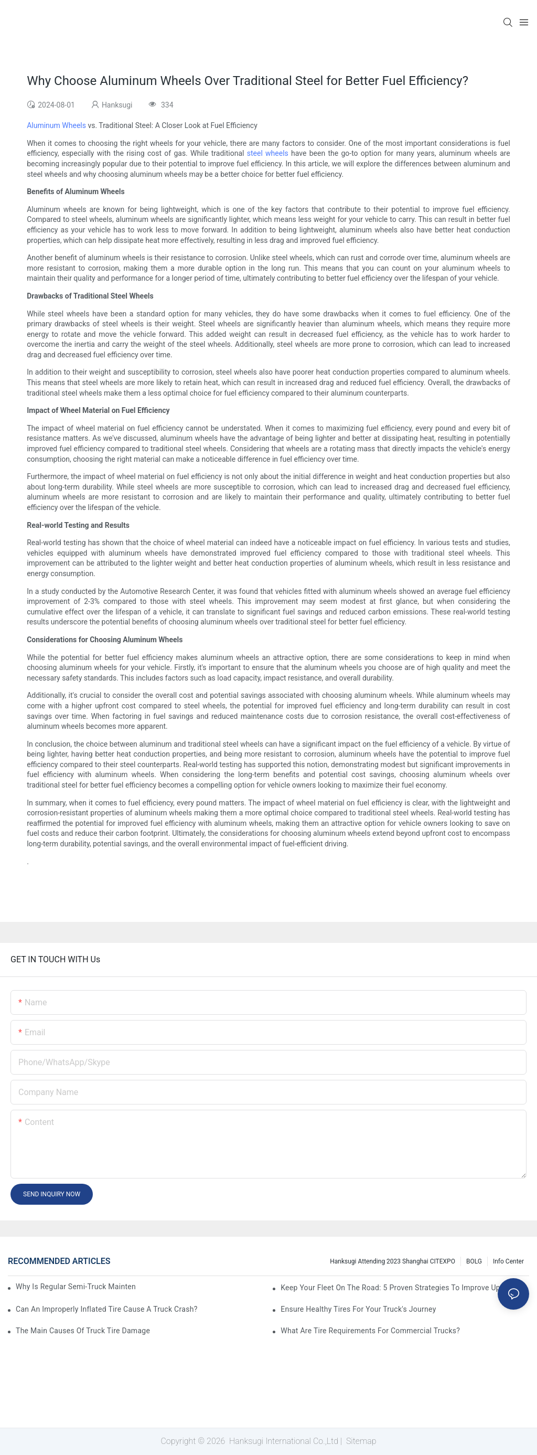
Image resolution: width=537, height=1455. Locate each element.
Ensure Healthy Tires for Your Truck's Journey (358, 1309)
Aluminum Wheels (56, 125)
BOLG (474, 1261)
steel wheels (267, 153)
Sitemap (360, 1441)
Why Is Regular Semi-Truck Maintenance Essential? (76, 1286)
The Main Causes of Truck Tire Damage (83, 1330)
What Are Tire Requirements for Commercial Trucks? (370, 1330)
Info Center (508, 1261)
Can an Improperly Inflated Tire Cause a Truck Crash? (107, 1309)
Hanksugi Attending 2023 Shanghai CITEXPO (392, 1261)
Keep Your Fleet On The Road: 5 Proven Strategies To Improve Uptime (398, 1287)
